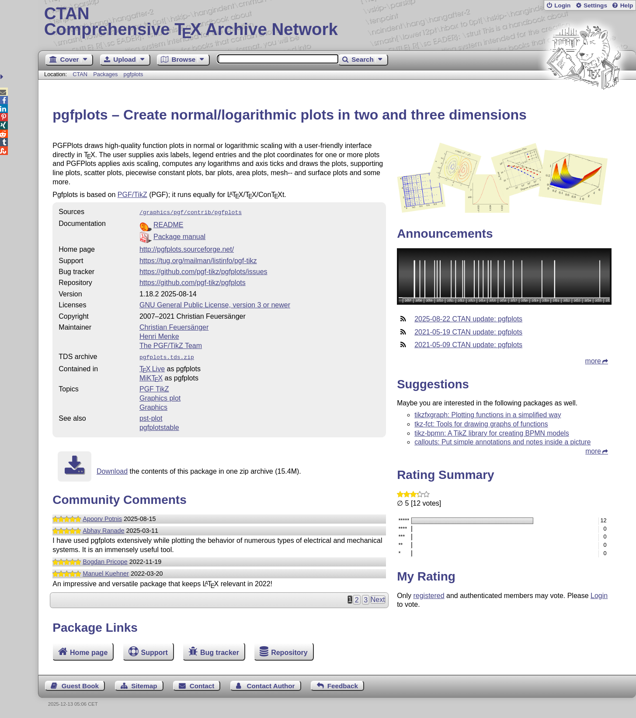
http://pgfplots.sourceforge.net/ (186, 248)
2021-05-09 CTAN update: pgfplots (468, 344)
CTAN (80, 74)
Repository (289, 652)
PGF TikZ (154, 387)
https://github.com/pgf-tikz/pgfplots (192, 281)
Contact (202, 686)
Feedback (342, 686)
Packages (106, 74)
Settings (595, 5)
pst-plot (150, 416)
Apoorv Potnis (102, 517)
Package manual (179, 235)
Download (112, 469)
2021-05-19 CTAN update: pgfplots (468, 332)
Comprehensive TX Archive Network (337, 22)
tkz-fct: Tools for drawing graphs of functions (481, 424)
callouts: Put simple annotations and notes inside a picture (502, 442)
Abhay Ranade (103, 528)
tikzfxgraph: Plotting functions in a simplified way (487, 415)
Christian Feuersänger (174, 326)
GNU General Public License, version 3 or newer (214, 304)
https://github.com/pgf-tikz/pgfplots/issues (203, 271)
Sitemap (144, 686)
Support (154, 652)
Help (626, 5)
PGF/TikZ (132, 194)
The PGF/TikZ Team (170, 344)
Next (378, 598)
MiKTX (151, 376)
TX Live (152, 367)
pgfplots (133, 74)
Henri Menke (159, 335)
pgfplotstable (159, 425)
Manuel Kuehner (106, 571)
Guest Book (80, 686)
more (593, 361)
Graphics (153, 405)
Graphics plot (160, 396)
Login (562, 5)
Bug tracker (219, 652)
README (168, 224)
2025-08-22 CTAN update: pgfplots (468, 319)
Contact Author (271, 686)
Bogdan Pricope (105, 559)
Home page (89, 652)
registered (428, 595)
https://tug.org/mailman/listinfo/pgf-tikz (198, 260)
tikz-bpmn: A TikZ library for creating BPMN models (491, 433)
